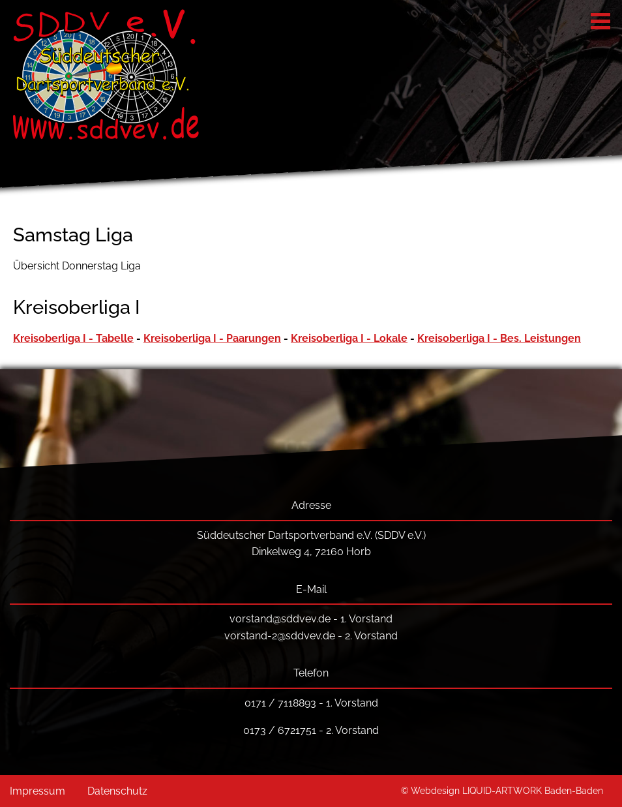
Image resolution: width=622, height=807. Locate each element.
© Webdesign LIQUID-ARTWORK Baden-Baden (502, 790)
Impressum (37, 791)
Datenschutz (117, 791)
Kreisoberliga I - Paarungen (212, 338)
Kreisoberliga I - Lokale (349, 338)
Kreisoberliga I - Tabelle (73, 338)
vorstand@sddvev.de (280, 619)
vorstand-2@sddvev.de (279, 636)
